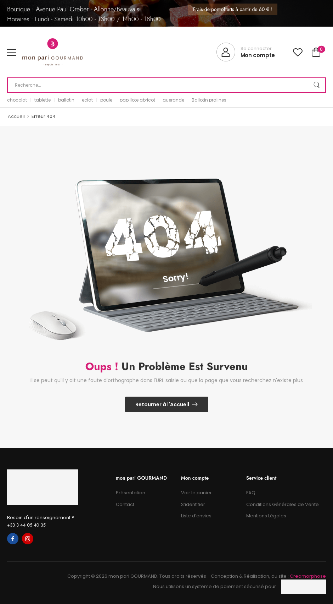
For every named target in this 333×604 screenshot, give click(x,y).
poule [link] (106, 100)
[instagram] (27, 538)
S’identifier (193, 504)
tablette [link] (42, 100)
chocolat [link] (17, 100)
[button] (11, 52)
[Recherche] (166, 85)
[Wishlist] (298, 52)
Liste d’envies (196, 515)
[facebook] (12, 538)
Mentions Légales (266, 515)
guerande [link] (173, 100)
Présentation (130, 492)
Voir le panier (196, 492)
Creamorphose (308, 576)
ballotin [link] (66, 100)
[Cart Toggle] (316, 52)
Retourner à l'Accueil (162, 404)
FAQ (250, 492)
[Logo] (52, 52)
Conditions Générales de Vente (282, 504)
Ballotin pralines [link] (209, 100)
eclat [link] (87, 100)
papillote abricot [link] (137, 100)
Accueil (16, 116)
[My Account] (245, 52)
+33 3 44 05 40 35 (26, 525)
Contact (125, 504)
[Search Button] (316, 85)
